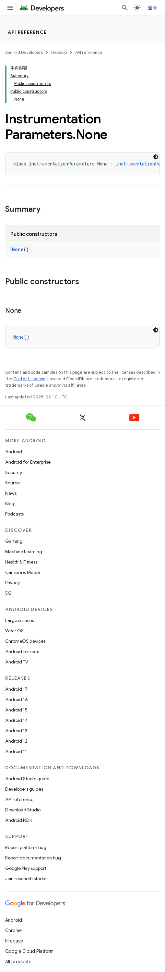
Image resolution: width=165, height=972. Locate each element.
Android (13, 452)
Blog (9, 503)
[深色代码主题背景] (155, 157)
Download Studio (23, 810)
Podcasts (14, 514)
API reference (27, 32)
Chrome (13, 930)
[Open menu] (10, 8)
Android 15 (16, 710)
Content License (29, 379)
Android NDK (18, 820)
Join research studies (26, 878)
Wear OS (14, 631)
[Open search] (125, 8)
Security (13, 472)
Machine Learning (23, 551)
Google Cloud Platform (29, 951)
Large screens (19, 620)
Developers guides (24, 789)
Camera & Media (22, 572)
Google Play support (25, 868)
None (18, 249)
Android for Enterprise (28, 462)
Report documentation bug (33, 858)
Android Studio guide (27, 779)
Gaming (13, 541)
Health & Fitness (21, 562)
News (11, 493)
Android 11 (16, 751)
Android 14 (16, 720)
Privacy (12, 583)
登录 (153, 8)
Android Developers (24, 52)
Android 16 (16, 699)
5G (8, 593)
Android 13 (16, 731)
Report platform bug (25, 847)
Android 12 (16, 741)
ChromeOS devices (25, 641)
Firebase (14, 941)
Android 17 (16, 689)
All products (18, 962)
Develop (59, 52)
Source (12, 483)
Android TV (16, 662)
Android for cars (22, 651)
